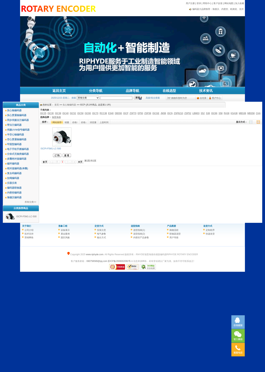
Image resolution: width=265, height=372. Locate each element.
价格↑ (75, 122)
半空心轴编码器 (15, 134)
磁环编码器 (13, 163)
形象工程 (62, 226)
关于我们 (26, 226)
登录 (199, 3)
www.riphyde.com (94, 254)
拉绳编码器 (13, 178)
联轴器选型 (175, 233)
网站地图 (228, 3)
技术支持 (29, 233)
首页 (56, 104)
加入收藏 (239, 3)
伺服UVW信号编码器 (18, 129)
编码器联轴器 (14, 187)
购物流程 (173, 230)
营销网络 (29, 237)
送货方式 (207, 226)
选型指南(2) (139, 233)
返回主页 (59, 91)
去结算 (203, 98)
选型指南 (135, 226)
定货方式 (99, 226)
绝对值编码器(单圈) (17, 168)
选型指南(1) (139, 230)
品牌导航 (132, 91)
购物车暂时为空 (179, 98)
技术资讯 (206, 91)
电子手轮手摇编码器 (18, 149)
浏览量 (93, 122)
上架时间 (104, 122)
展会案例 (65, 233)
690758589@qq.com (96, 261)
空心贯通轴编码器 (16, 139)
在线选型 (169, 91)
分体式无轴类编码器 (18, 154)
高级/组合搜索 (153, 98)
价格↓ (84, 122)
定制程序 (210, 230)
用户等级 (173, 237)
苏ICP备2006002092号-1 (120, 261)
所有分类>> (30, 202)
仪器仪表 (12, 183)
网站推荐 (57, 122)
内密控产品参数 (141, 237)
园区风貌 (65, 237)
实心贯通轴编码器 (16, 115)
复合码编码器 (14, 173)
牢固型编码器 (14, 144)
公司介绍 (29, 230)
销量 (67, 122)
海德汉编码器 (14, 197)
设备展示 (65, 230)
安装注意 (101, 230)
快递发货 (210, 233)
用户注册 (190, 3)
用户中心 (216, 98)
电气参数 (101, 233)
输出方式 (101, 237)
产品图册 (171, 226)
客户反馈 (218, 3)
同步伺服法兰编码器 (18, 120)
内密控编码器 (14, 192)
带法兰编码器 (14, 125)
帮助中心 (207, 3)
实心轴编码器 (14, 110)
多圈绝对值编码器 (16, 158)
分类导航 (95, 91)
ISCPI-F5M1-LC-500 (26, 216)
